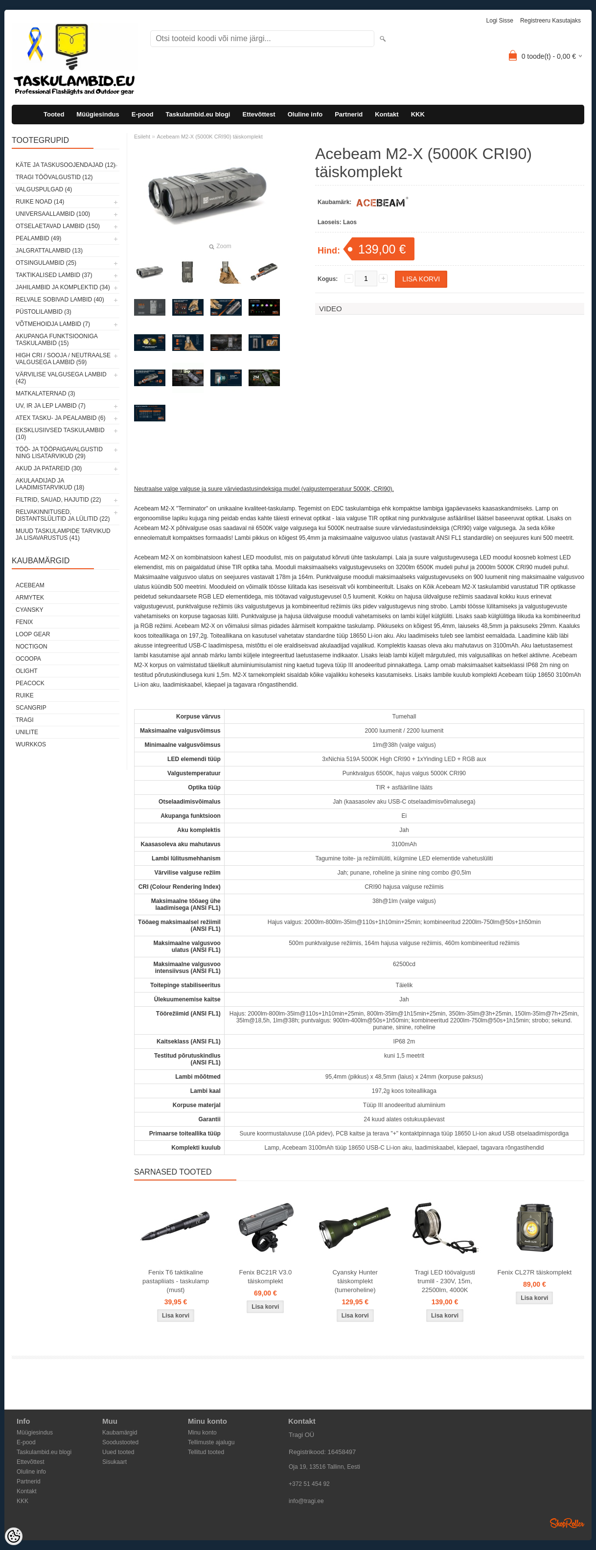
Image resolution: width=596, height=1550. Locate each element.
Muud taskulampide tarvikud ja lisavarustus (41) (63, 534)
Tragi (25, 720)
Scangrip (31, 707)
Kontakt (386, 114)
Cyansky (29, 609)
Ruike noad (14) (40, 201)
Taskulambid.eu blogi (198, 114)
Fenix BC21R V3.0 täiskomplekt (265, 1277)
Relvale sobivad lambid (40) (60, 299)
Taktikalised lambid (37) (54, 275)
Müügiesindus (97, 114)
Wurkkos (31, 744)
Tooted (54, 114)
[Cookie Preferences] (14, 1536)
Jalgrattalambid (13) (49, 250)
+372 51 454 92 (309, 1484)
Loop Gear (33, 634)
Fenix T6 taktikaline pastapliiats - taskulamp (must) (175, 1281)
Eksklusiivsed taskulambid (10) (60, 433)
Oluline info (305, 114)
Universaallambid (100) (53, 213)
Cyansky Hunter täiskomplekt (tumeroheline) (354, 1281)
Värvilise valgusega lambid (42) (61, 378)
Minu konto (202, 1432)
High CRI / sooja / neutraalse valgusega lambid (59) (63, 359)
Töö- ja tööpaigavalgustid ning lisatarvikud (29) (59, 453)
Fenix (24, 622)
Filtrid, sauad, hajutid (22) (58, 499)
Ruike (25, 695)
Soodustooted (120, 1442)
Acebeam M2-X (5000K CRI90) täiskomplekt (209, 136)
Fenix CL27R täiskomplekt (535, 1272)
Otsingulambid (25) (46, 262)
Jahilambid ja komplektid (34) (63, 287)
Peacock (30, 683)
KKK (418, 114)
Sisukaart (114, 1461)
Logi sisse (499, 20)
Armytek (30, 597)
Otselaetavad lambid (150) (58, 226)
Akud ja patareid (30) (49, 468)
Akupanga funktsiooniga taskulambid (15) (56, 340)
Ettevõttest (258, 114)
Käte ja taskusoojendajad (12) (65, 165)
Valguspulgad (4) (44, 189)
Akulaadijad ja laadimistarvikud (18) (50, 484)
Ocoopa (28, 658)
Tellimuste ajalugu (211, 1442)
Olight (27, 671)
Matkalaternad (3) (45, 393)
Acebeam (30, 585)
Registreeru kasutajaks (550, 20)
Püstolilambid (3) (43, 311)
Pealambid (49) (38, 238)
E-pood (143, 114)
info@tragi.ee (306, 1501)
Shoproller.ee (567, 1523)
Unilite (27, 732)
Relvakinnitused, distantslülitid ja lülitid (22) (63, 515)
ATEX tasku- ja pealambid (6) (60, 418)
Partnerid (349, 114)
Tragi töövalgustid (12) (54, 177)
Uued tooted (118, 1452)
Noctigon (31, 646)
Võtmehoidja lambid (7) (53, 324)
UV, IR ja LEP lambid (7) (51, 405)
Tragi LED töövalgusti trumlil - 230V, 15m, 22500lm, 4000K (444, 1281)
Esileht (142, 136)
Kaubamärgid (119, 1432)
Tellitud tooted (206, 1452)
